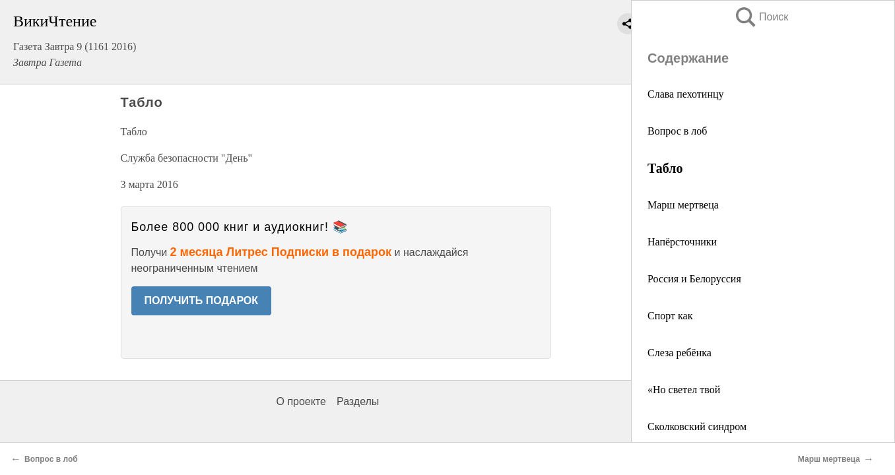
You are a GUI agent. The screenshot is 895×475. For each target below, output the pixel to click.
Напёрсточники (682, 241)
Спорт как (669, 315)
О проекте (301, 401)
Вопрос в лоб (677, 131)
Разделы (358, 401)
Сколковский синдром (696, 426)
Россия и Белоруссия (694, 278)
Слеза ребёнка (679, 352)
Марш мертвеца (683, 204)
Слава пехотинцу (685, 94)
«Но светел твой (683, 389)
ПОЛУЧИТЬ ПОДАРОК (202, 300)
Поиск (761, 16)
